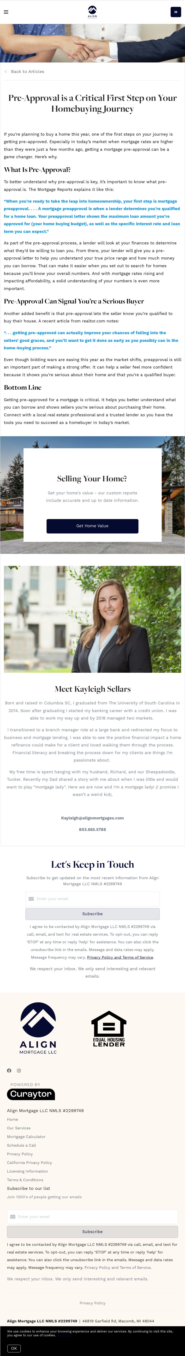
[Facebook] (9, 1071)
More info (64, 1335)
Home (12, 1119)
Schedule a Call (21, 1145)
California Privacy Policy (29, 1162)
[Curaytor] (31, 1099)
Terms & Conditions (25, 1180)
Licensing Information (27, 1171)
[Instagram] (19, 1071)
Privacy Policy (20, 1154)
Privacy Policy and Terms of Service (120, 957)
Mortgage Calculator (26, 1136)
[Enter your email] (97, 899)
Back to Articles (27, 71)
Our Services (18, 1128)
